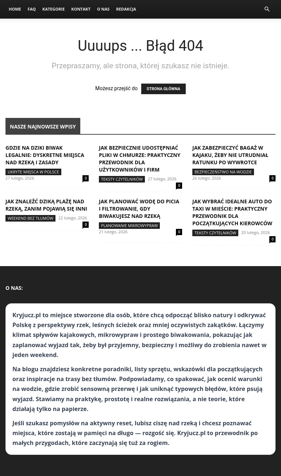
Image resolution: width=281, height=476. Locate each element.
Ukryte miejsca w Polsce (33, 171)
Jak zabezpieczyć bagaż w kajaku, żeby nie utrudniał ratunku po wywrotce (230, 155)
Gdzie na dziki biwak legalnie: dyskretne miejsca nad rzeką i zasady (44, 155)
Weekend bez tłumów (30, 218)
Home (15, 9)
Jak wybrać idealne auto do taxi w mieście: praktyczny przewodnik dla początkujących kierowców (232, 212)
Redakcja (126, 9)
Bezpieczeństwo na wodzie (223, 171)
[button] (267, 9)
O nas (103, 9)
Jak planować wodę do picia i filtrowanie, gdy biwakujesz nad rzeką (139, 208)
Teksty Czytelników (122, 179)
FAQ (32, 9)
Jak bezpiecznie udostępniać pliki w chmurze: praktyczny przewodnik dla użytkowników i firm (139, 158)
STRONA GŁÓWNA (163, 89)
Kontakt (81, 9)
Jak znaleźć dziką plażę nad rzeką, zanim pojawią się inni (46, 205)
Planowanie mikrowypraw (129, 225)
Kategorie (53, 9)
